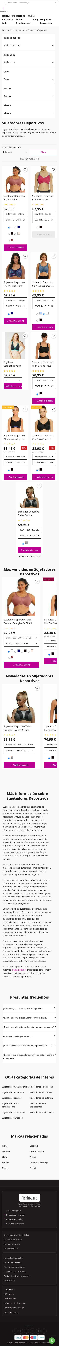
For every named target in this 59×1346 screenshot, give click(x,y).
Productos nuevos (12, 1244)
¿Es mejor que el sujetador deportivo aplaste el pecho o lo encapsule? (29, 1056)
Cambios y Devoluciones (15, 1271)
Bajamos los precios (13, 1239)
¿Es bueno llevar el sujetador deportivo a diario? (29, 1017)
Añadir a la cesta (15, 247)
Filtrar (43, 152)
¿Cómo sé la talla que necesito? (29, 1036)
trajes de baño (19, 969)
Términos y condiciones (14, 1267)
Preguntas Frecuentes (13, 1258)
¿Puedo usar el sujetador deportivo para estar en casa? (29, 1026)
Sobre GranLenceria (12, 1262)
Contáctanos (9, 1280)
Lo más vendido (11, 1248)
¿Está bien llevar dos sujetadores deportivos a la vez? (29, 1045)
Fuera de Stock (44, 234)
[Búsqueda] (32, 2)
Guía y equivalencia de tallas (16, 1235)
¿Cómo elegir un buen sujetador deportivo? (29, 1008)
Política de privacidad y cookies (17, 1276)
